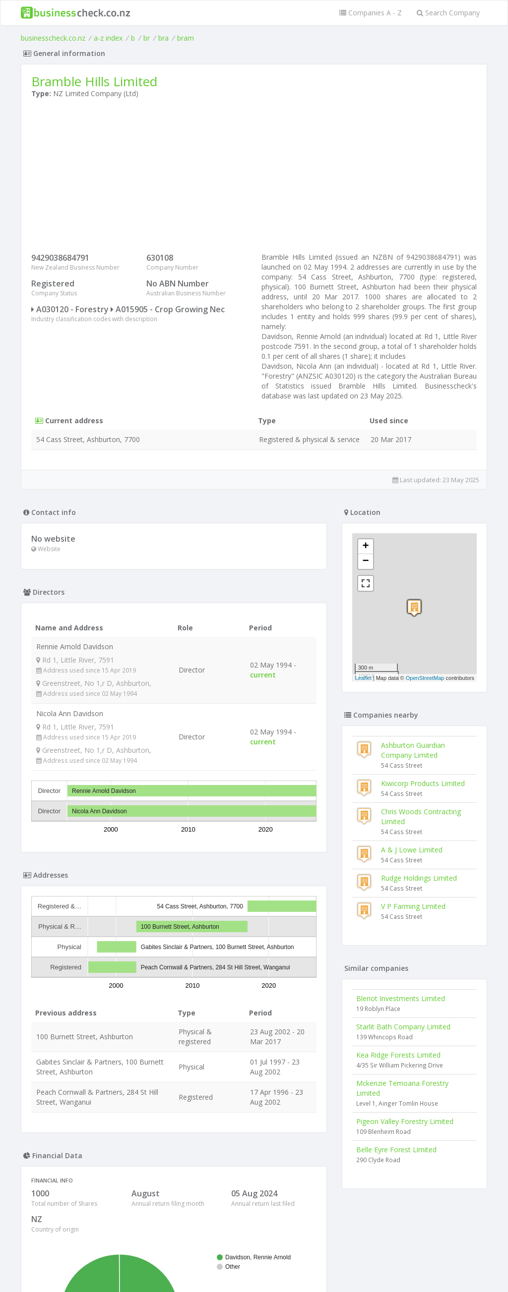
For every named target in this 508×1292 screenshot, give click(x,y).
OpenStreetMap (425, 678)
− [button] (366, 561)
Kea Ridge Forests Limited (398, 1055)
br (146, 38)
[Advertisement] (254, 178)
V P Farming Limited (413, 906)
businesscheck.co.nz (53, 38)
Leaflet (363, 678)
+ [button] (366, 546)
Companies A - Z (370, 12)
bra (163, 38)
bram (185, 38)
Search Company (448, 12)
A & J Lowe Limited (412, 849)
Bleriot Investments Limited (400, 998)
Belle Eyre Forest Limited (396, 1149)
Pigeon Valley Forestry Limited (404, 1121)
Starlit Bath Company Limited (403, 1026)
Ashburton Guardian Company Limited (413, 750)
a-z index (108, 38)
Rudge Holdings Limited (419, 878)
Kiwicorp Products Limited (423, 783)
